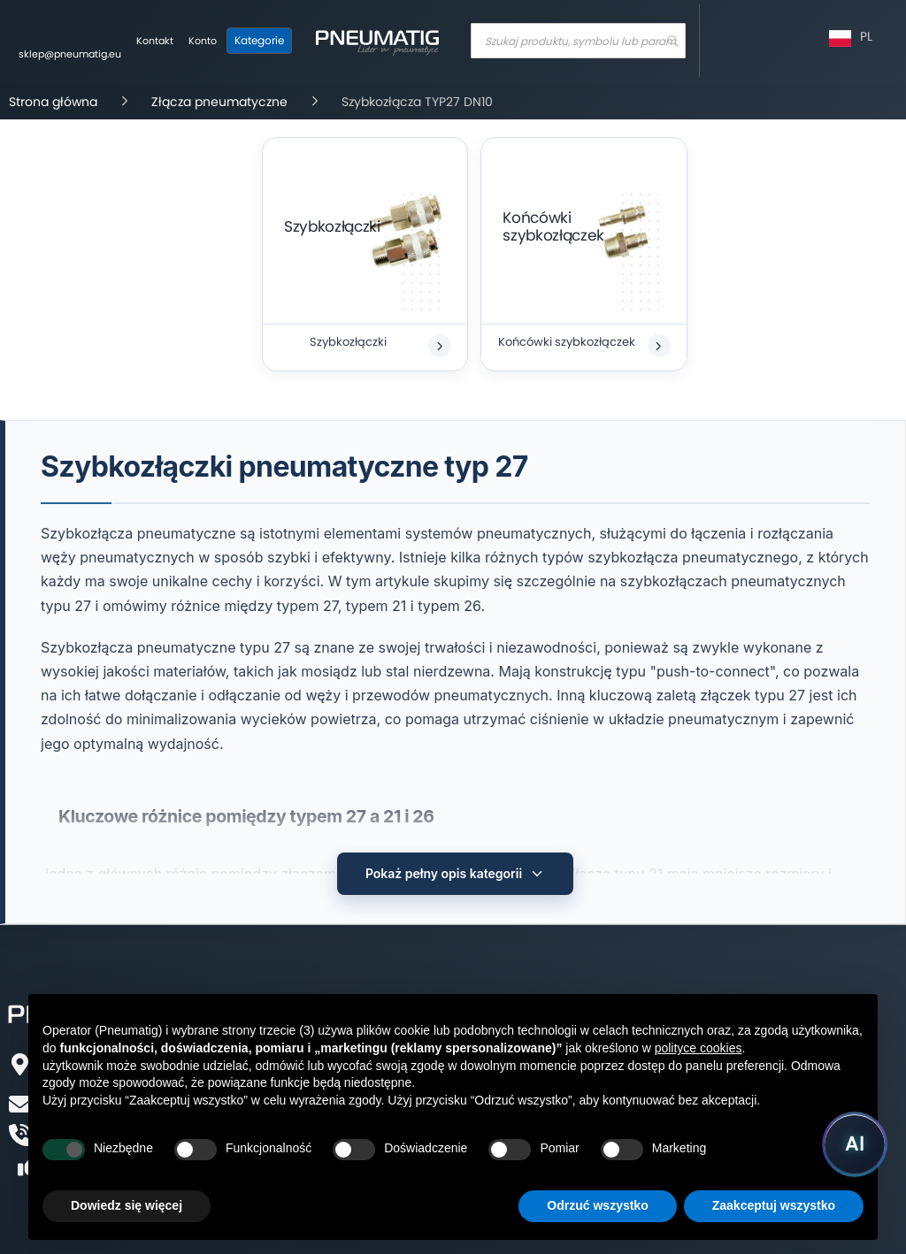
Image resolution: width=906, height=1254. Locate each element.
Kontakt (154, 41)
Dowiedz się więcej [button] (126, 1205)
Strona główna (53, 102)
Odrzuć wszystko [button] (597, 1205)
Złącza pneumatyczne (219, 102)
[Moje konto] (203, 42)
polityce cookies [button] (698, 1048)
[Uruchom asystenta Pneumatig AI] (855, 1144)
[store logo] (376, 40)
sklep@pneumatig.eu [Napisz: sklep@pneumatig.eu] (70, 54)
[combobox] (578, 40)
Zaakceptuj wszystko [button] (773, 1205)
